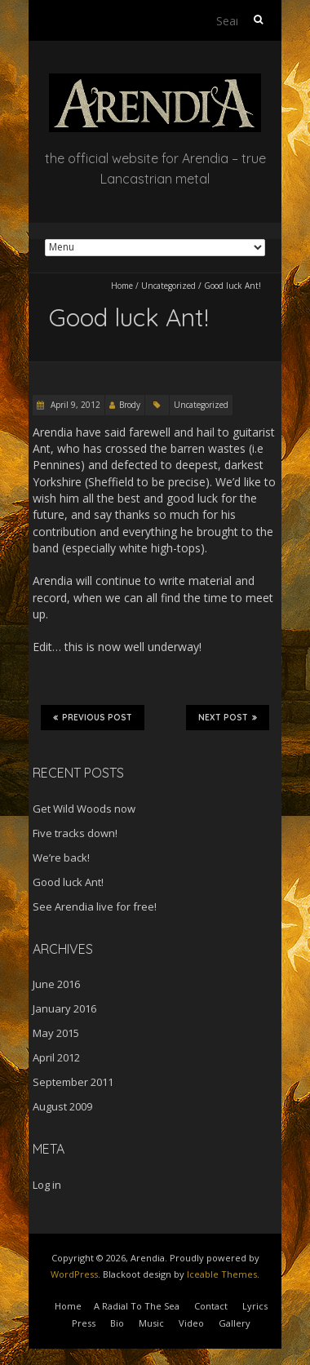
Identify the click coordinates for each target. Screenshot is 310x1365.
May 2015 (56, 1033)
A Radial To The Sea (136, 1306)
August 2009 (62, 1106)
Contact (211, 1306)
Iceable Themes (222, 1274)
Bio (117, 1323)
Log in (47, 1184)
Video (191, 1323)
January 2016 (64, 1008)
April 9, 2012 (74, 404)
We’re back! (61, 857)
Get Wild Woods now (84, 808)
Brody (129, 404)
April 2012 (56, 1057)
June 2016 (56, 984)
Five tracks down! (75, 833)
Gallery (234, 1323)
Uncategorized (168, 285)
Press (83, 1323)
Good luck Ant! (68, 882)
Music (151, 1323)
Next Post (227, 717)
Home (122, 285)
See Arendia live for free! (95, 906)
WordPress (74, 1274)
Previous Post (92, 717)
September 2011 (73, 1082)
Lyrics (255, 1306)
